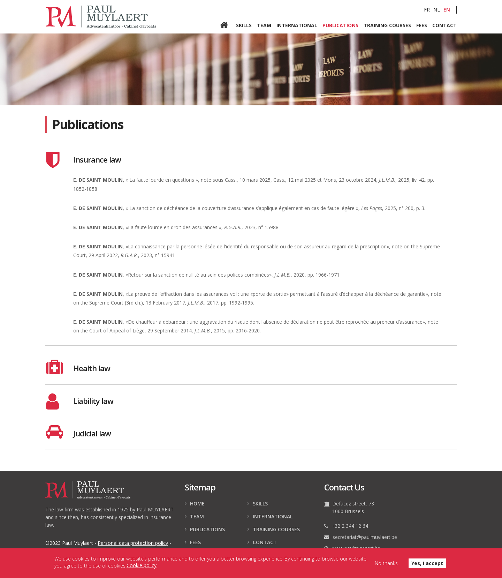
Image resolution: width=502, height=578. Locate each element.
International (296, 25)
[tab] (251, 159)
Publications (340, 25)
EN (446, 9)
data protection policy (133, 543)
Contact (444, 25)
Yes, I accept (427, 564)
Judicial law (92, 433)
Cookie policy (142, 566)
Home (228, 25)
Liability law (93, 401)
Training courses (387, 25)
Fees (421, 25)
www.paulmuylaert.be (356, 548)
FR (427, 9)
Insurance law (97, 159)
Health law (91, 368)
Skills (244, 25)
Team (264, 25)
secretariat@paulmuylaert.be (365, 537)
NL (436, 9)
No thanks (386, 564)
